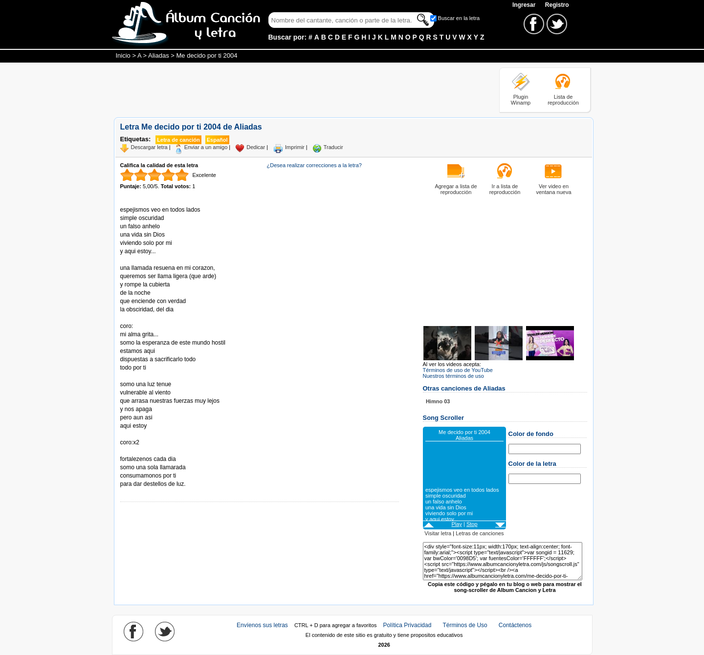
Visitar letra (437, 533)
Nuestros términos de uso (453, 376)
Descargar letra (149, 147)
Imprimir (295, 147)
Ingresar (524, 4)
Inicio (123, 55)
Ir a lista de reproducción (505, 189)
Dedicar (255, 147)
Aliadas (158, 55)
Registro (557, 4)
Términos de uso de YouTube (458, 370)
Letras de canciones (480, 533)
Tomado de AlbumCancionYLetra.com (161, 451)
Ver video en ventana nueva (553, 189)
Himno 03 (438, 401)
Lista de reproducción (563, 100)
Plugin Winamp (520, 100)
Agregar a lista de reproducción (456, 189)
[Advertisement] (292, 89)
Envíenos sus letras (262, 625)
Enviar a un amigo (206, 147)
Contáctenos (515, 625)
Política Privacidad (407, 625)
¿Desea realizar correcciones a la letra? (314, 165)
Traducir (333, 147)
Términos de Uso (464, 625)
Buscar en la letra (459, 18)
